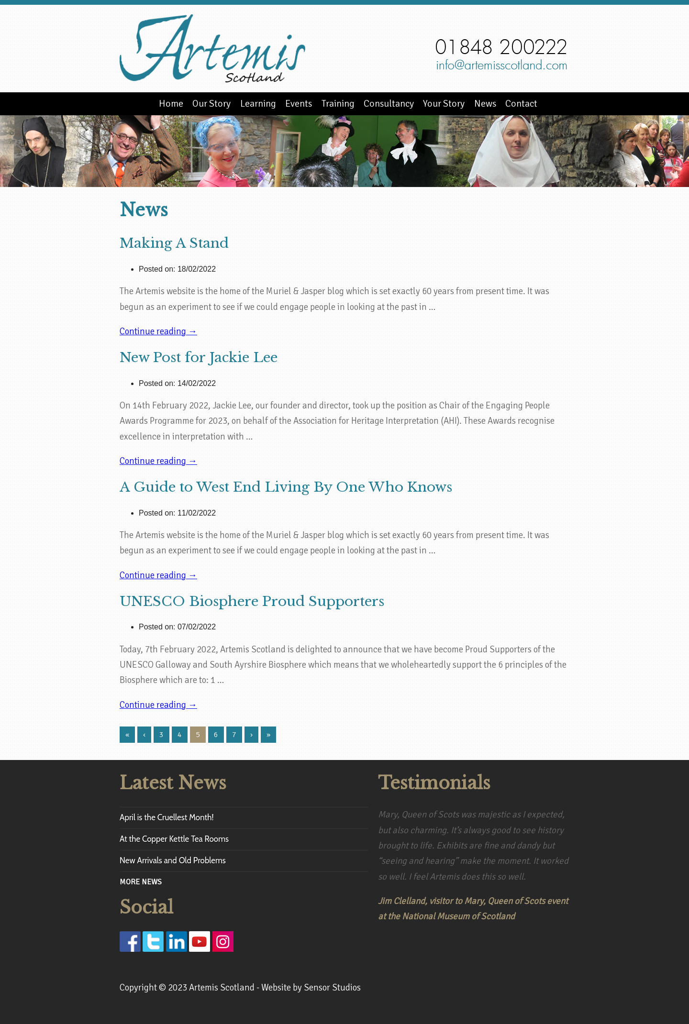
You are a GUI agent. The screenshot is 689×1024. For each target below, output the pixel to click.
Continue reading (158, 331)
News (485, 104)
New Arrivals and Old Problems (173, 860)
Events (298, 104)
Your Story (444, 104)
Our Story (211, 104)
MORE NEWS (141, 882)
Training (338, 104)
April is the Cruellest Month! (167, 817)
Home (171, 104)
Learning (258, 104)
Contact (521, 104)
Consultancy (389, 104)
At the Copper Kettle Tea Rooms (174, 839)
